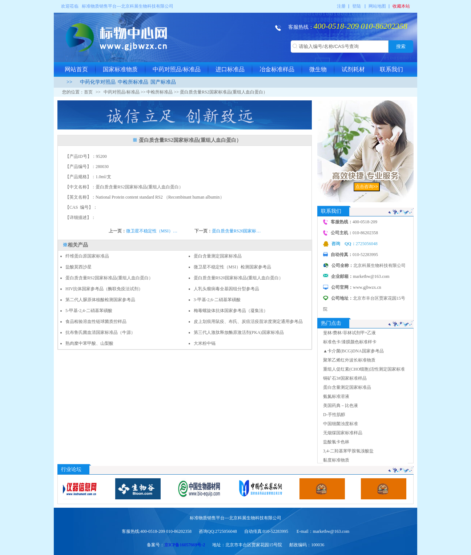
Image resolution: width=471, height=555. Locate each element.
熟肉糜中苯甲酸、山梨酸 (89, 343)
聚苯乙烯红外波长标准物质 (349, 360)
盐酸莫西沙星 (78, 266)
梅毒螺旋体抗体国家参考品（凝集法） (231, 310)
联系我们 (391, 69)
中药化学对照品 (98, 82)
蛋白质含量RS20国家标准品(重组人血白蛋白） (238, 277)
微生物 (318, 69)
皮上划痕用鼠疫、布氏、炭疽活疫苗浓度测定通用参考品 (248, 321)
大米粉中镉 (205, 343)
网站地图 (377, 6)
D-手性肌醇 (334, 414)
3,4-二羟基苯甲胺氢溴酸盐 (348, 451)
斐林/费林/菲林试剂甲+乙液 (349, 332)
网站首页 (76, 69)
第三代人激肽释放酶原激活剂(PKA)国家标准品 (239, 332)
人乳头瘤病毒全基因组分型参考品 (226, 288)
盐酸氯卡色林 (336, 441)
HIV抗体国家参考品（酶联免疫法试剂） (104, 288)
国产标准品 (163, 82)
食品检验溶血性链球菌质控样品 (95, 321)
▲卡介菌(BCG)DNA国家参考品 (353, 351)
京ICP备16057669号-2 (184, 544)
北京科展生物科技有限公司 (147, 6)
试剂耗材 (353, 69)
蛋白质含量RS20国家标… (236, 230)
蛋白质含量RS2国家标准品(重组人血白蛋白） (109, 277)
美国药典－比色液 (340, 405)
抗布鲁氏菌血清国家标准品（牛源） (100, 332)
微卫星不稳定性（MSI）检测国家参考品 (232, 266)
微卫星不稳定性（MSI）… (151, 230)
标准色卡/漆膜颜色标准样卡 (350, 341)
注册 (341, 6)
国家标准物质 (120, 69)
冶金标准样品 (276, 69)
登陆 (356, 6)
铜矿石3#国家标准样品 (345, 378)
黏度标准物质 (336, 460)
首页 (88, 92)
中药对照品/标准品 (177, 69)
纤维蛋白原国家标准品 (87, 256)
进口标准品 (230, 69)
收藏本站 (401, 6)
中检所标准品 (133, 82)
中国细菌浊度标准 (340, 423)
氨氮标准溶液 (336, 396)
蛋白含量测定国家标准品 (218, 256)
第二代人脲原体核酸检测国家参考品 (100, 299)
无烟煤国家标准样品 (342, 432)
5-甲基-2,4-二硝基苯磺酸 (88, 310)
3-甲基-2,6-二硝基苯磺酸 (217, 299)
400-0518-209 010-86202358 (360, 26)
